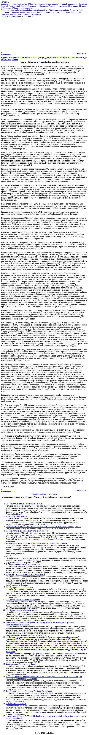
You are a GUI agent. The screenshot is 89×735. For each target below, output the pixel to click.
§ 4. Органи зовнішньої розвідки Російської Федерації (29, 691)
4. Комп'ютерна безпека (16, 704)
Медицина (72, 4)
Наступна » (81, 53)
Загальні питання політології (39, 12)
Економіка (6, 8)
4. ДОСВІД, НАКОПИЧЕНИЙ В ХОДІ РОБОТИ (25, 575)
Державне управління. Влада (62, 10)
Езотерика (73, 6)
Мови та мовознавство (23, 8)
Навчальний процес (48, 6)
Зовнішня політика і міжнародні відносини (19, 10)
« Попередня (6, 53)
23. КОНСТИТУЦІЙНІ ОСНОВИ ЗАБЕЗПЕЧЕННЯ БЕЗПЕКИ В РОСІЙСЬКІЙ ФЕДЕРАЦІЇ (43, 527)
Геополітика (43, 10)
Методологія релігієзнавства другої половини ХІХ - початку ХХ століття (36, 543)
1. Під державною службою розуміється (23, 564)
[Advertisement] (44, 34)
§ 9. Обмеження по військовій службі (21, 610)
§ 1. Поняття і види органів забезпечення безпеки (27, 531)
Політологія (14, 6)
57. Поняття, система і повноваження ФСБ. (24, 504)
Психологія (32, 6)
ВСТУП (9, 556)
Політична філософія (71, 12)
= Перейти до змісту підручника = (44, 494)
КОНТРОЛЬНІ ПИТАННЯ (16, 516)
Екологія (83, 6)
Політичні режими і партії (11, 14)
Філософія (62, 6)
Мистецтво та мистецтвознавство (43, 4)
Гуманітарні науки (19, 4)
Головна (4, 16)
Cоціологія (5, 4)
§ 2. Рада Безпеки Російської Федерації (23, 600)
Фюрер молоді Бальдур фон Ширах (21, 664)
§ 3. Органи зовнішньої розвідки (19, 587)
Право (23, 6)
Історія (63, 4)
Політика (56, 12)
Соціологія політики (32, 14)
